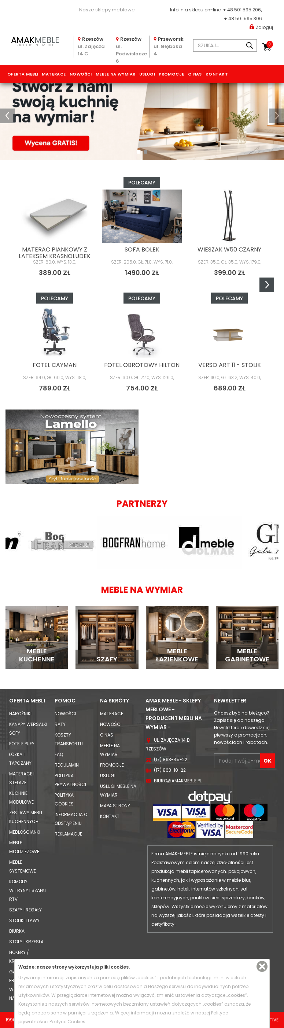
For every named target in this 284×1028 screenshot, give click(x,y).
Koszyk (269, 44)
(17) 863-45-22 (170, 759)
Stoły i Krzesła (26, 942)
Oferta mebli (22, 74)
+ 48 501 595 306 (243, 18)
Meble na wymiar (116, 74)
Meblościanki (24, 832)
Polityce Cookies (67, 1021)
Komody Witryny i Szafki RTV (27, 890)
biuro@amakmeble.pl (178, 781)
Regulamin (67, 765)
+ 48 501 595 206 (242, 10)
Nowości (81, 74)
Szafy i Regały (25, 910)
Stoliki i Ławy (24, 920)
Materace (54, 74)
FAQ (59, 754)
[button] (7, 116)
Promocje (171, 74)
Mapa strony (115, 806)
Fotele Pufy (21, 744)
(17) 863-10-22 (170, 770)
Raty (60, 724)
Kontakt (217, 74)
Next (266, 285)
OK (267, 760)
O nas (195, 74)
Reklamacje (68, 834)
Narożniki (20, 714)
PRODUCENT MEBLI (35, 41)
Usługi (147, 74)
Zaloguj (261, 26)
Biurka (17, 931)
